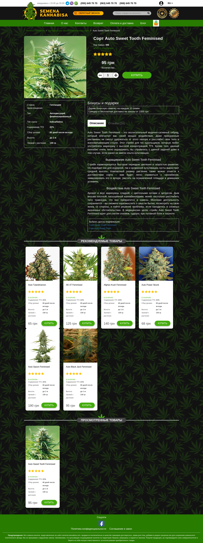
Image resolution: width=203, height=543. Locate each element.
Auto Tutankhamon (37, 285)
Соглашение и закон (120, 529)
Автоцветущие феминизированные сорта (68, 31)
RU (170, 3)
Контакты (80, 23)
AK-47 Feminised (74, 285)
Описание (97, 123)
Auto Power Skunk (150, 285)
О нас (64, 23)
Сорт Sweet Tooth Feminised (102, 225)
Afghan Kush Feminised (115, 285)
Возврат (98, 23)
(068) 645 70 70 (128, 3)
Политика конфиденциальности (88, 529)
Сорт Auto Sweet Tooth (100, 228)
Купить (137, 75)
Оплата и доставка (121, 23)
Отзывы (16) (116, 123)
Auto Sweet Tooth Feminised (41, 464)
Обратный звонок (87, 13)
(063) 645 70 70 (108, 3)
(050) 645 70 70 (89, 3)
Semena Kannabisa (35, 31)
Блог (143, 23)
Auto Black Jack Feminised (78, 367)
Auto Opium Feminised (39, 367)
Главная (49, 23)
